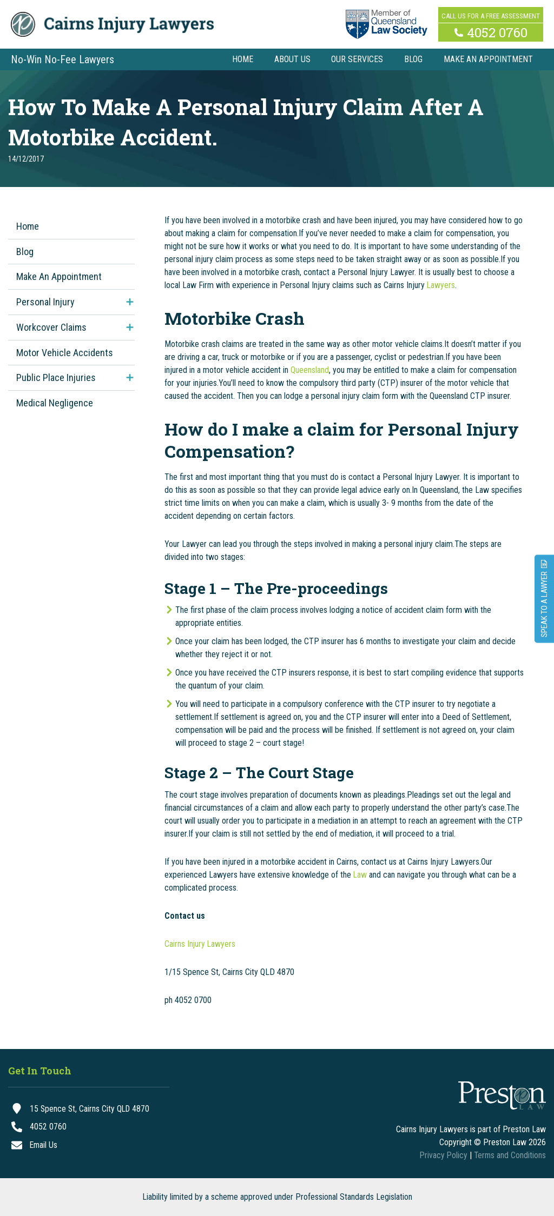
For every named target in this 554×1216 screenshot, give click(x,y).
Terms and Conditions (509, 1155)
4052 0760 (497, 31)
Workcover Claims (51, 327)
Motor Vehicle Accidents (64, 352)
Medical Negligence (54, 403)
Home (27, 226)
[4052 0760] (88, 1127)
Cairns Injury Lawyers (200, 944)
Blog (25, 251)
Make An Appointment (59, 276)
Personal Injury (45, 302)
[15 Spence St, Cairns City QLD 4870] (88, 1109)
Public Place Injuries (56, 377)
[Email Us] (88, 1145)
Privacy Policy (442, 1155)
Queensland (310, 370)
